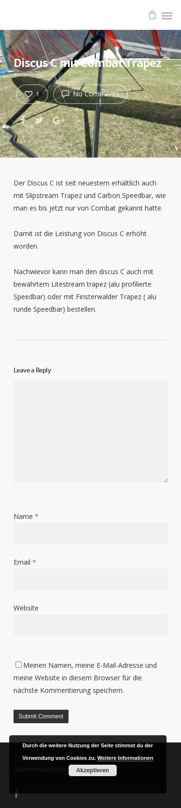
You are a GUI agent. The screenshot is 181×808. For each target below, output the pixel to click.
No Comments (90, 93)
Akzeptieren (92, 770)
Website (26, 607)
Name (26, 516)
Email (25, 562)
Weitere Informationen (125, 758)
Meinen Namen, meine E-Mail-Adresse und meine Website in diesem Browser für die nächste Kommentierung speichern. (85, 678)
